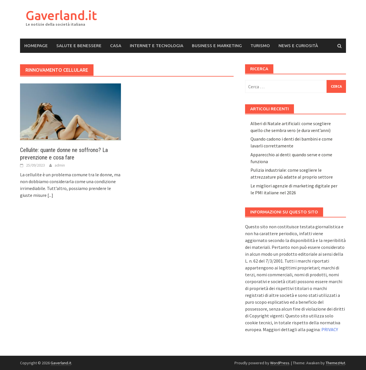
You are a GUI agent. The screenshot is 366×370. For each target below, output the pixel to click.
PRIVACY (329, 329)
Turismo (260, 45)
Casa (115, 45)
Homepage (36, 45)
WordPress (279, 362)
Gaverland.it (61, 15)
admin (60, 165)
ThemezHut (335, 362)
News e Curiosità (298, 45)
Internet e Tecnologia (156, 45)
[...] (50, 195)
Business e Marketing (217, 45)
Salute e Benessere (79, 45)
